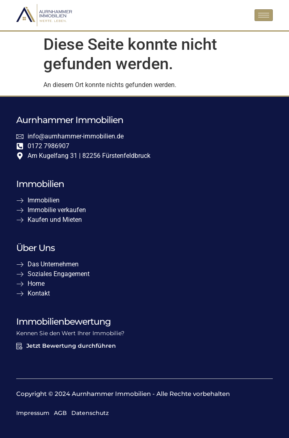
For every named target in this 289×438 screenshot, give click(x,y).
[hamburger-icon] (264, 15)
